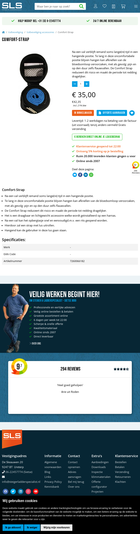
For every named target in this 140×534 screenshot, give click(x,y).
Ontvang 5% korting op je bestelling (99, 151)
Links (47, 477)
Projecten (97, 491)
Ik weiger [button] (32, 527)
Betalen (120, 467)
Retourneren (123, 477)
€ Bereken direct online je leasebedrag (97, 137)
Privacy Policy (53, 481)
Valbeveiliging (15, 32)
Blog (47, 472)
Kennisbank (51, 486)
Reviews (73, 369)
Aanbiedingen (100, 462)
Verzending (122, 472)
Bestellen (121, 462)
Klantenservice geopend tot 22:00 (98, 146)
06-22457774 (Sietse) (18, 472)
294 (64, 369)
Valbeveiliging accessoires (40, 32)
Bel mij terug (76, 481)
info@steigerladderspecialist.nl (21, 481)
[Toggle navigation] (136, 6)
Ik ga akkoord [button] (13, 527)
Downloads (99, 467)
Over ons (35, 343)
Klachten (120, 481)
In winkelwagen (83, 113)
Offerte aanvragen (112, 113)
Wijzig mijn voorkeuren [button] (56, 527)
